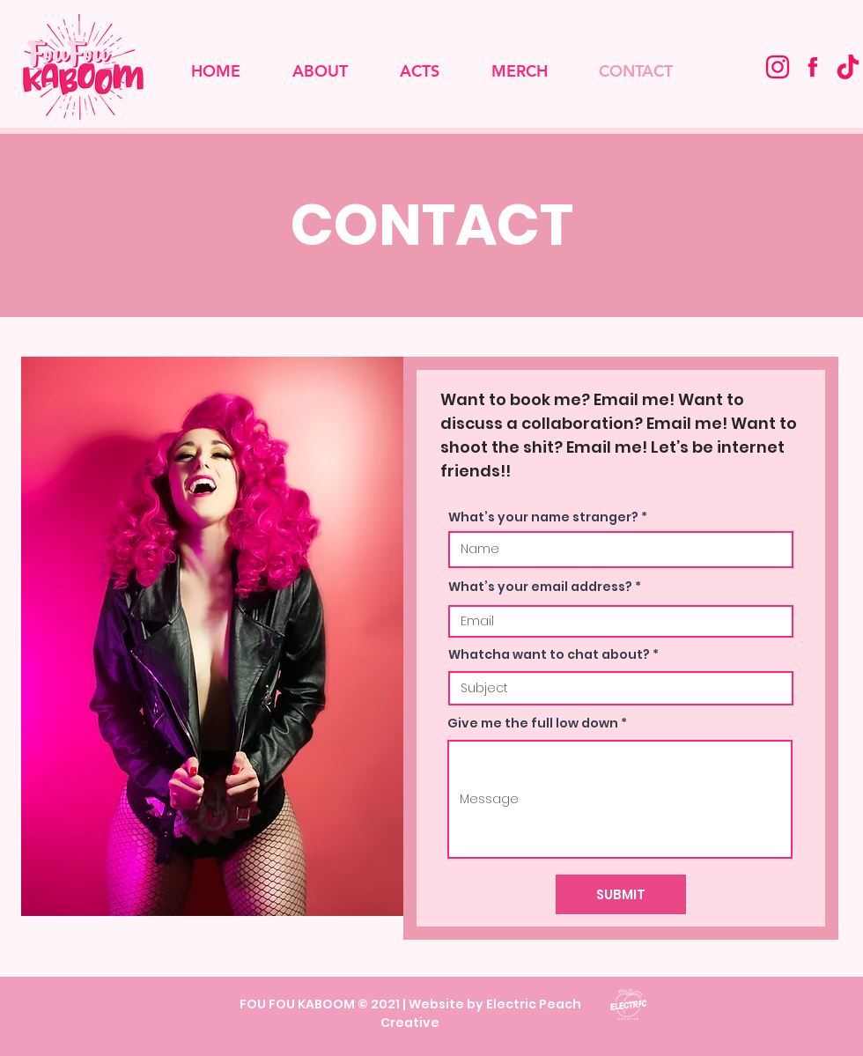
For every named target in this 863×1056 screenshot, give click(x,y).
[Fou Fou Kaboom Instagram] (777, 67)
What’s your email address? (540, 586)
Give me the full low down (532, 723)
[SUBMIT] (621, 894)
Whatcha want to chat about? (549, 654)
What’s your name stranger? (543, 517)
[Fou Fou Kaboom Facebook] (813, 67)
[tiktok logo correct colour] (848, 67)
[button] (419, 71)
